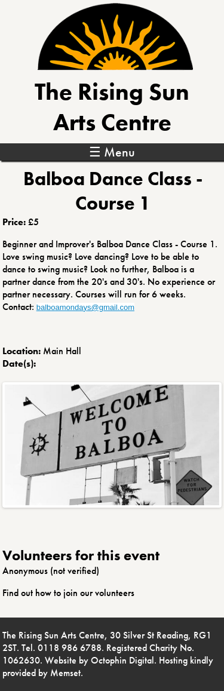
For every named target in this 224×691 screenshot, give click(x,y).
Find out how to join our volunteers (68, 592)
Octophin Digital (122, 660)
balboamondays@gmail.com (85, 307)
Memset (65, 673)
